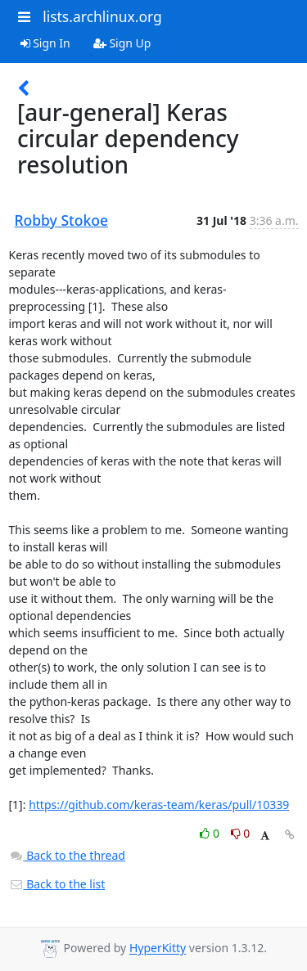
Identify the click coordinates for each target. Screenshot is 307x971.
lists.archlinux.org (102, 16)
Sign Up (122, 43)
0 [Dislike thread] (241, 833)
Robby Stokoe (61, 220)
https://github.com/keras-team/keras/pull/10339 (159, 804)
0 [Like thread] (211, 833)
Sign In (45, 43)
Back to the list (57, 884)
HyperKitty (157, 948)
